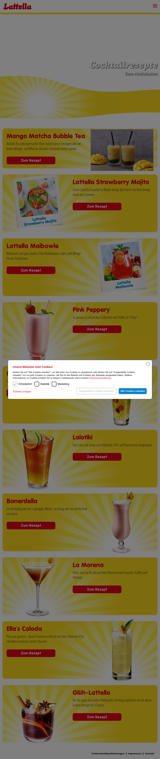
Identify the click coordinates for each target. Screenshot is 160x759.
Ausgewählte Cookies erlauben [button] (95, 391)
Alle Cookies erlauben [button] (132, 391)
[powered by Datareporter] (148, 366)
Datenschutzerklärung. (100, 378)
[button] (23, 392)
